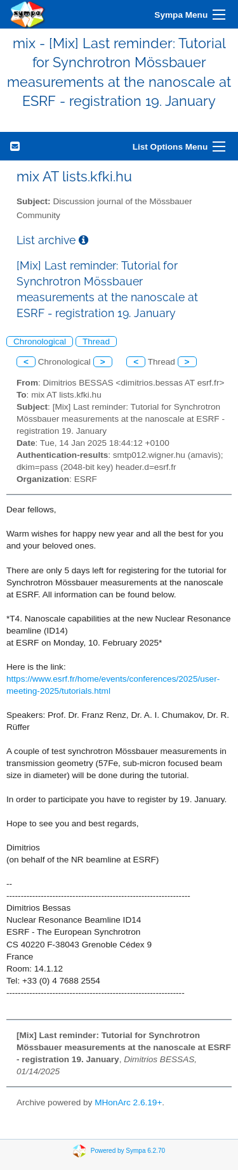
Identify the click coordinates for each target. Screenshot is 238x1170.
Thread (96, 341)
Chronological (39, 341)
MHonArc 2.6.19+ (128, 1102)
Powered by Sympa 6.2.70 (128, 1150)
